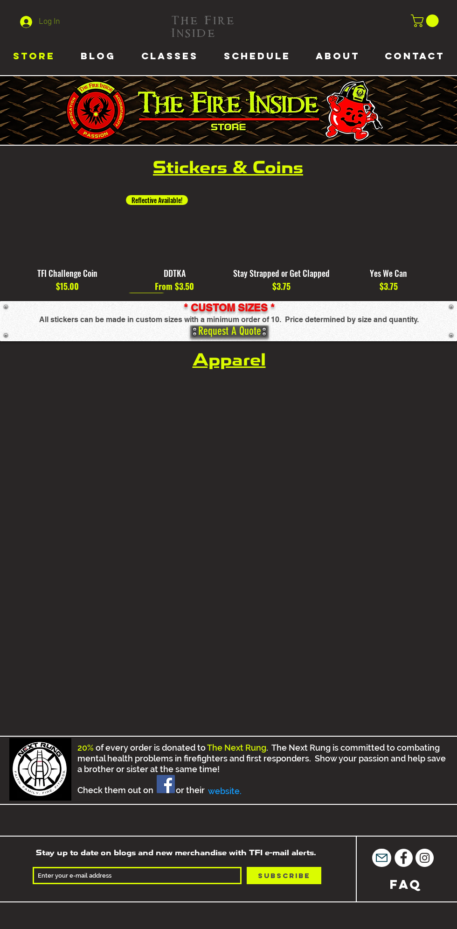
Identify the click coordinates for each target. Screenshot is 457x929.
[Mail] (381, 858)
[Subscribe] (284, 875)
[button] (426, 20)
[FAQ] (406, 884)
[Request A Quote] (229, 331)
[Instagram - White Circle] (424, 858)
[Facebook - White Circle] (404, 858)
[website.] (225, 791)
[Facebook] (166, 784)
